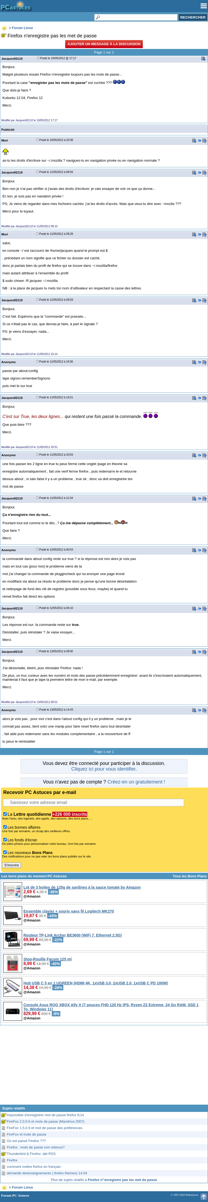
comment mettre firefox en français (34, 1167)
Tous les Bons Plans (190, 876)
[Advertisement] (104, 1067)
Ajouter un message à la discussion (103, 44)
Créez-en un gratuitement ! (136, 782)
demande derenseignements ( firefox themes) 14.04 (47, 1173)
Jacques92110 (12, 58)
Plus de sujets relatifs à (104, 1180)
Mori (4, 140)
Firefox (12, 1160)
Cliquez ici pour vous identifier (103, 769)
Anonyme (8, 362)
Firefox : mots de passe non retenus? (36, 1147)
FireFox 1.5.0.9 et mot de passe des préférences (44, 1128)
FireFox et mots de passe (26, 1134)
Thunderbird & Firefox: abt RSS (31, 1154)
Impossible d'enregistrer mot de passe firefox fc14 (45, 1115)
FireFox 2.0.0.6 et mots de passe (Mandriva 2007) (45, 1121)
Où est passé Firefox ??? (26, 1141)
